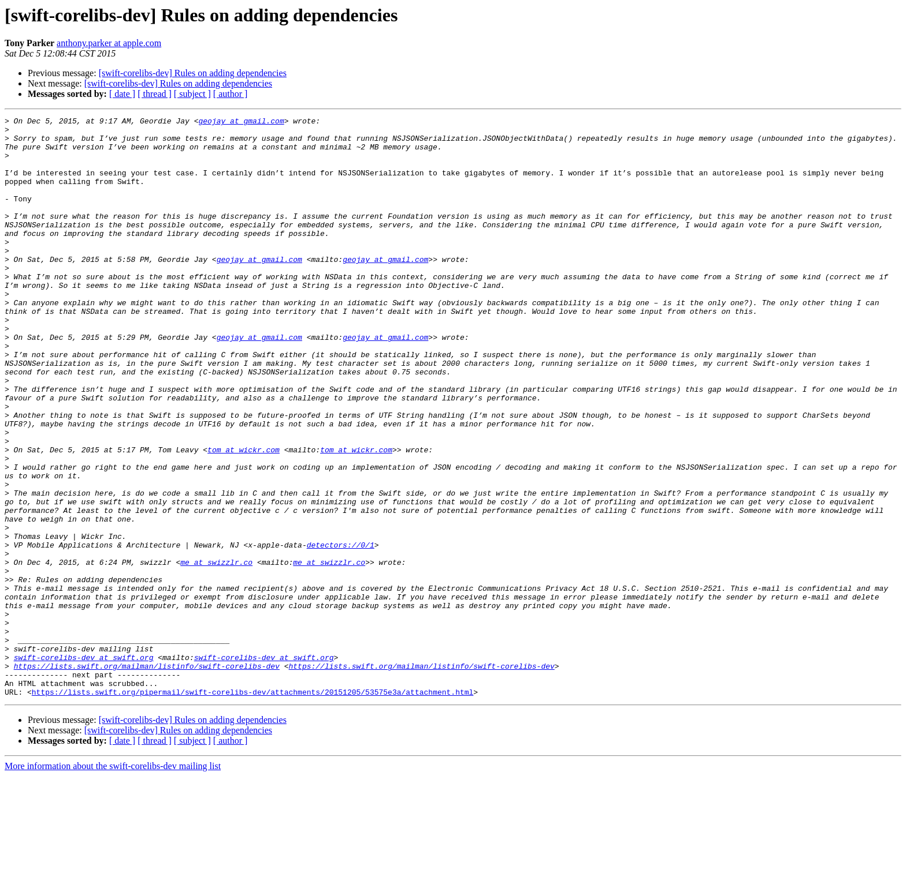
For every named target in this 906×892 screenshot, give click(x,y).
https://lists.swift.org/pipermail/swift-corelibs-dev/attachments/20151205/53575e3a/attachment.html (252, 808)
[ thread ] (155, 94)
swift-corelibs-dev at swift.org (84, 766)
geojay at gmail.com (241, 122)
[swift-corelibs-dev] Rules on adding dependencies (193, 73)
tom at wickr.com (243, 517)
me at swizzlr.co (216, 652)
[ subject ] (192, 94)
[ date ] (122, 94)
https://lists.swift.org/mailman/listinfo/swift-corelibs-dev (147, 776)
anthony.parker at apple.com (109, 43)
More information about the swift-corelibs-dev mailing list (113, 882)
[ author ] (230, 94)
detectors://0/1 (340, 631)
